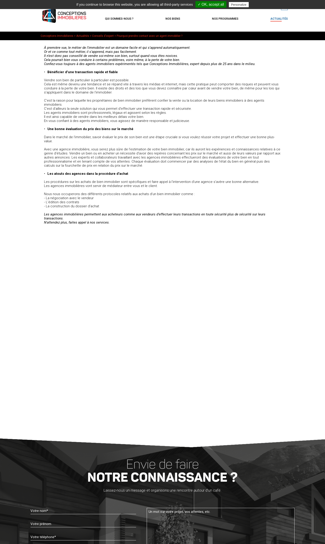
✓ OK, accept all (211, 4)
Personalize (238, 4)
